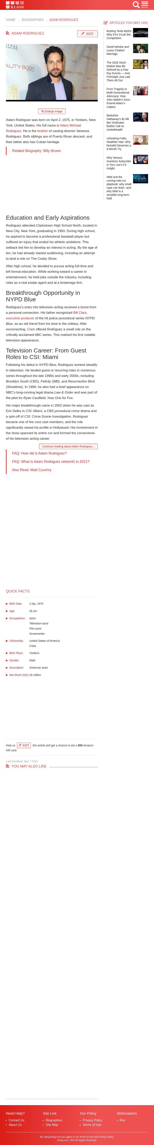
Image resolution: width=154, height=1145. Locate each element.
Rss (122, 1120)
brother (42, 131)
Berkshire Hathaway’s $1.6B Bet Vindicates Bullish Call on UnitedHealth (118, 122)
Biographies (32, 20)
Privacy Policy (92, 1120)
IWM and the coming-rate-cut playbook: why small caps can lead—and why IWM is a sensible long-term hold (119, 187)
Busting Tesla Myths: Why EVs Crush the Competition (119, 34)
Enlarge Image (52, 111)
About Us (15, 1124)
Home (10, 20)
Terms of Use (92, 1124)
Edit (90, 34)
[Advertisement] (52, 182)
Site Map (52, 1124)
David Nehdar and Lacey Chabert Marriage (118, 50)
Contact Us (16, 1120)
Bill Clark (79, 313)
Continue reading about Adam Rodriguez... (68, 446)
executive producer (20, 318)
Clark (31, 329)
